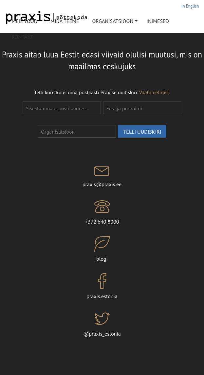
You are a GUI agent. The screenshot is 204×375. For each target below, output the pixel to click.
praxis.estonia (102, 286)
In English (190, 6)
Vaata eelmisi (154, 92)
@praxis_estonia (102, 324)
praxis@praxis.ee (102, 175)
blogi (102, 249)
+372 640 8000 (102, 212)
